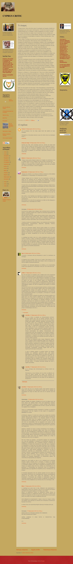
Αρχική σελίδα (35, 550)
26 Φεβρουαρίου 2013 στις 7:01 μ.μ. (33, 158)
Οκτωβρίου (6, 160)
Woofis (23, 158)
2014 (5, 152)
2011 (5, 183)
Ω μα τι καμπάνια (11, 100)
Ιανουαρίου (6, 179)
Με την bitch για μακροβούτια (11, 125)
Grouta (23, 129)
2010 (5, 185)
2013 (5, 154)
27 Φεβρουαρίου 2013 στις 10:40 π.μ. (33, 486)
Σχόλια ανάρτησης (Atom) (27, 552)
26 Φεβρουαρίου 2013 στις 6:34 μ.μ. (37, 142)
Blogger (43, 561)
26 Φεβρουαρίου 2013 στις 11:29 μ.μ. (32, 253)
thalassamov (25, 172)
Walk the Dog (6, 115)
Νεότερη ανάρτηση (22, 550)
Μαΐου (5, 170)
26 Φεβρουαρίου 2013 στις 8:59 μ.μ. (35, 209)
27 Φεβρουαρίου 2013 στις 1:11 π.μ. (33, 272)
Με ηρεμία (5, 120)
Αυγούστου (6, 164)
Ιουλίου (5, 166)
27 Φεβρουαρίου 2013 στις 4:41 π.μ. (38, 367)
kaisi (23, 253)
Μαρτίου (6, 174)
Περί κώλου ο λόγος (7, 131)
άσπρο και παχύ (25, 142)
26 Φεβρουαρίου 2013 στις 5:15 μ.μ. (33, 129)
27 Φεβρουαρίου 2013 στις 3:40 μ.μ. (35, 511)
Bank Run (5, 118)
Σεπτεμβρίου (7, 162)
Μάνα (23, 486)
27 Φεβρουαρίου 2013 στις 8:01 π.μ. (35, 399)
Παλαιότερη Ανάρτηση (50, 550)
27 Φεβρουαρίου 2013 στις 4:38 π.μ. (38, 315)
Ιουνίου (5, 168)
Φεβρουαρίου (7, 176)
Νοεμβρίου (6, 157)
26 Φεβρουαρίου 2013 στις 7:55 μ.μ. (36, 172)
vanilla (23, 272)
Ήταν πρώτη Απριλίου (7, 138)
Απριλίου (6, 172)
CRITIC (5, 197)
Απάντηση (24, 138)
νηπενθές (27, 315)
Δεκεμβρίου (6, 155)
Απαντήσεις (25, 312)
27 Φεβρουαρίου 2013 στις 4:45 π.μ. (34, 386)
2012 (5, 181)
